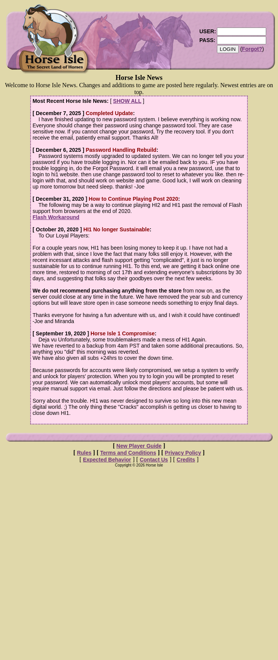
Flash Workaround (55, 217)
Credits (186, 460)
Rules (84, 453)
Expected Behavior (107, 460)
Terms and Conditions (128, 453)
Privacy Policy (183, 453)
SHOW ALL (127, 101)
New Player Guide (139, 446)
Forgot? (252, 49)
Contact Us (154, 460)
